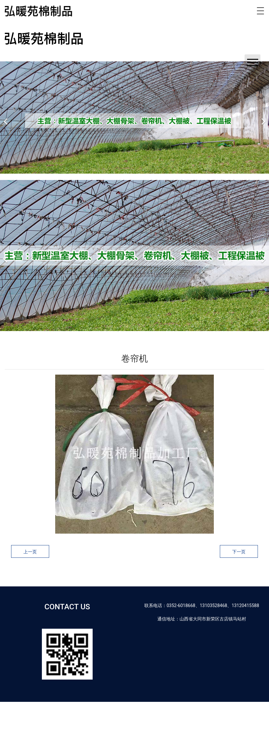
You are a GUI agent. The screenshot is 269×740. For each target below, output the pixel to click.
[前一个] (6, 117)
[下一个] (262, 117)
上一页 (30, 551)
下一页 (239, 551)
